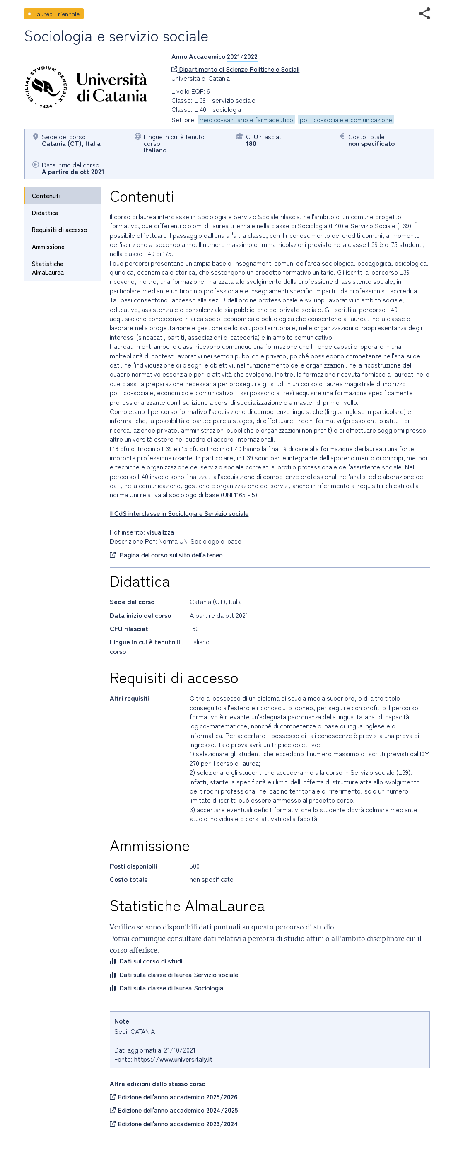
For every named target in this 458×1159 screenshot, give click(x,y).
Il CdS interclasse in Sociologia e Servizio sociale (179, 513)
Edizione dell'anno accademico (173, 1096)
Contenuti (46, 195)
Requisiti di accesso (59, 229)
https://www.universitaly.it (173, 1059)
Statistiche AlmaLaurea (48, 267)
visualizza (160, 532)
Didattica (45, 212)
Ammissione (48, 246)
